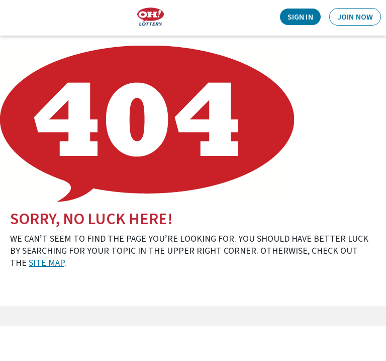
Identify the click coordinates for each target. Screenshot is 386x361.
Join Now (355, 17)
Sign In (300, 17)
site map (46, 263)
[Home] (150, 17)
